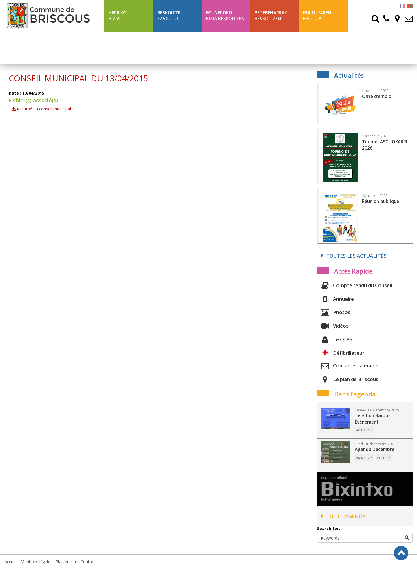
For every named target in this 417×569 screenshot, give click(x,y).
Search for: (328, 528)
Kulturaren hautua (317, 16)
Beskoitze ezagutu (168, 16)
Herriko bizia (118, 16)
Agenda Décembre (374, 449)
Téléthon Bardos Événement (373, 419)
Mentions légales (36, 561)
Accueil (10, 561)
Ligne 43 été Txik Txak (128, 47)
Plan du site (66, 561)
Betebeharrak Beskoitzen (271, 16)
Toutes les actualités (354, 255)
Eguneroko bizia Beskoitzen (225, 16)
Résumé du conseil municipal (41, 109)
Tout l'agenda (343, 516)
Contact (88, 561)
